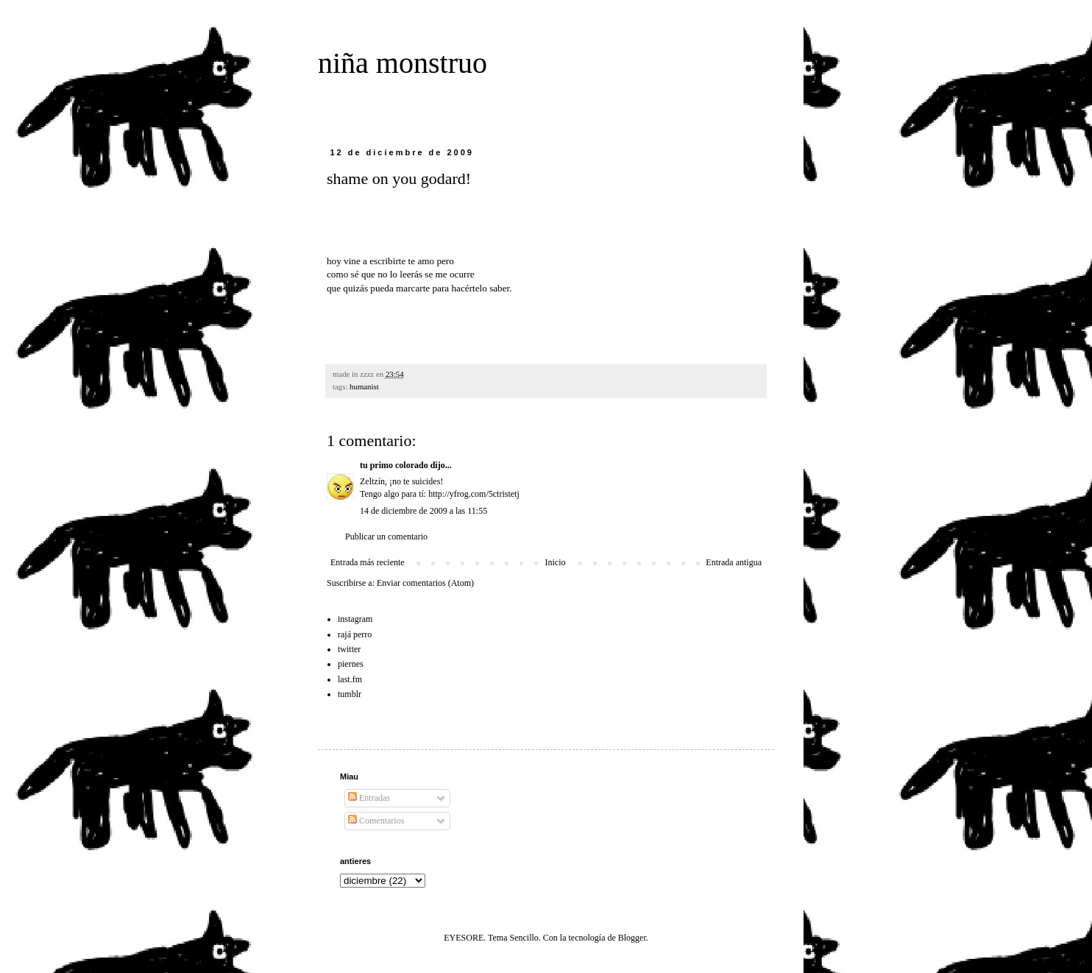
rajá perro (355, 634)
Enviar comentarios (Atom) (425, 583)
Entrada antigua (734, 562)
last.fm (350, 679)
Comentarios (376, 820)
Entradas (369, 798)
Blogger (632, 938)
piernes (351, 664)
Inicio (555, 562)
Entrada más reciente (367, 562)
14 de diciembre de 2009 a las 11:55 (423, 511)
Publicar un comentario (386, 536)
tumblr (349, 694)
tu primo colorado (394, 465)
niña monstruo (402, 62)
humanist (364, 386)
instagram (355, 619)
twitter (349, 649)
